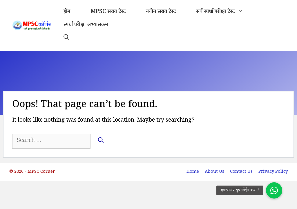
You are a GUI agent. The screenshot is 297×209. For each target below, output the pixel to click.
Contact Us (241, 172)
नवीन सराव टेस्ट (161, 12)
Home (192, 172)
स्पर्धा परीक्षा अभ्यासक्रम (86, 25)
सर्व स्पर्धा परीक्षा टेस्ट (224, 12)
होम (67, 12)
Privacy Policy (273, 172)
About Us (214, 172)
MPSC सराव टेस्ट (108, 12)
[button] (66, 38)
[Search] (101, 141)
